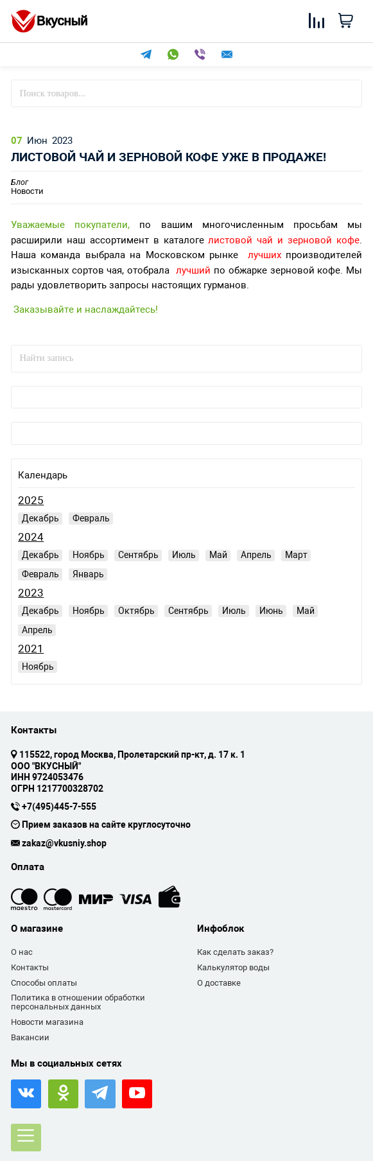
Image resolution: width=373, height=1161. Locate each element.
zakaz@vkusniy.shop (64, 843)
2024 (31, 537)
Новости (27, 187)
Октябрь (136, 611)
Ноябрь (89, 555)
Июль (184, 555)
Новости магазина (47, 1022)
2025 (31, 500)
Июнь (271, 611)
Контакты (30, 967)
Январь (88, 574)
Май (218, 555)
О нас (22, 952)
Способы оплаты (44, 983)
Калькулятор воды (233, 967)
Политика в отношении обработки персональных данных (78, 1002)
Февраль (91, 518)
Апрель (256, 555)
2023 (31, 593)
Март (296, 555)
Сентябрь (138, 555)
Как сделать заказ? (235, 952)
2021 (31, 648)
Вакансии (30, 1037)
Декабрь (40, 518)
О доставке (219, 983)
